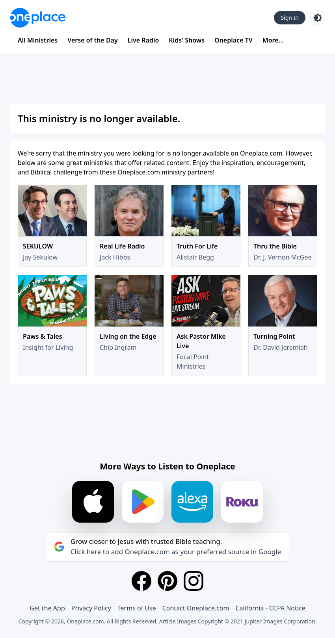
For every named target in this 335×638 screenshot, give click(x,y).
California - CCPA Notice (270, 608)
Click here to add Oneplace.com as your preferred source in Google (176, 551)
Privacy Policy (91, 608)
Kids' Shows (187, 40)
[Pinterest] (167, 581)
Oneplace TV (233, 40)
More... (273, 40)
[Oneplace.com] (37, 18)
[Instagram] (193, 581)
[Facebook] (141, 581)
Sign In (290, 17)
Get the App (47, 608)
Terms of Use (136, 608)
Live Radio (143, 40)
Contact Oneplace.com (195, 608)
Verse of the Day (92, 40)
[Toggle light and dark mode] (317, 17)
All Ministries (38, 40)
